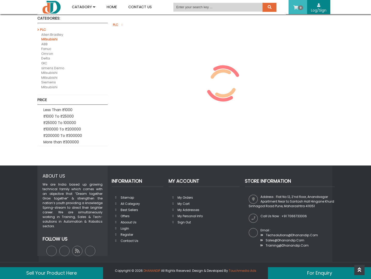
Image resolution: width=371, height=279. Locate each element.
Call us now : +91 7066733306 (283, 216)
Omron (47, 53)
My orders (185, 197)
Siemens (48, 82)
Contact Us (140, 7)
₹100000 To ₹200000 (62, 129)
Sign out (184, 222)
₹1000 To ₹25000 (58, 116)
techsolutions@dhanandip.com (289, 235)
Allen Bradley (52, 34)
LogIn (125, 228)
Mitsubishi (49, 39)
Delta (45, 58)
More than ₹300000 (61, 142)
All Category (130, 204)
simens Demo (52, 68)
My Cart (184, 204)
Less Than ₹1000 (57, 109)
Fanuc (46, 48)
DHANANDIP (152, 270)
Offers (125, 216)
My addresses (188, 210)
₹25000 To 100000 (59, 122)
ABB (44, 44)
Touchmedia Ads (242, 270)
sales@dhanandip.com (282, 240)
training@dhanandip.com (284, 245)
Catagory (83, 7)
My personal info (190, 216)
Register (127, 234)
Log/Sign (318, 8)
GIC (44, 63)
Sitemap (127, 197)
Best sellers (129, 210)
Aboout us (129, 222)
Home (112, 7)
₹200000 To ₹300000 (62, 135)
